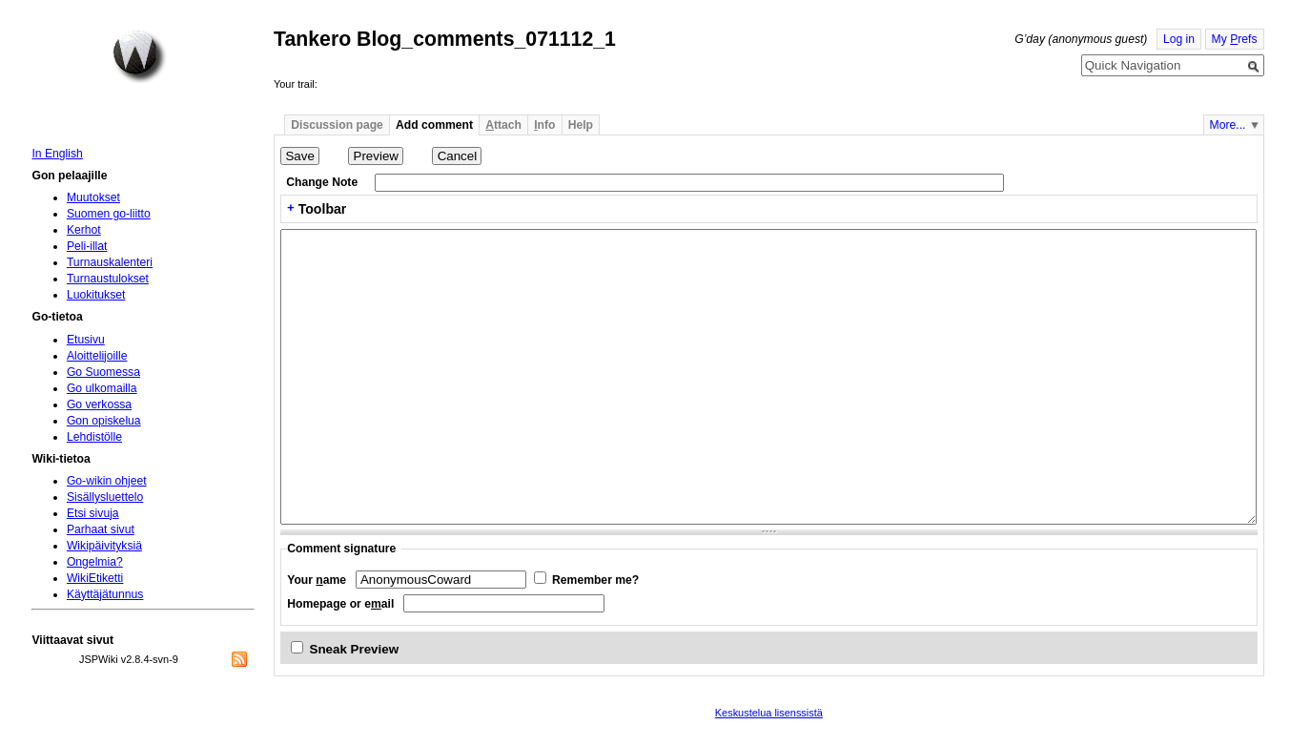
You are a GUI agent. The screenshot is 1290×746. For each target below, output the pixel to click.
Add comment (434, 125)
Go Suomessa (103, 372)
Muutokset (93, 197)
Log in (1179, 39)
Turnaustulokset (108, 278)
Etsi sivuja (93, 513)
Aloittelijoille (97, 356)
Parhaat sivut (100, 529)
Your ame (316, 580)
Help (580, 125)
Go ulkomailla (102, 388)
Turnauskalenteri (110, 262)
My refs (1235, 39)
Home (139, 56)
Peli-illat (87, 246)
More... (1228, 125)
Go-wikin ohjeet (107, 480)
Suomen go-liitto (109, 213)
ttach (503, 125)
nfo (544, 125)
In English (56, 153)
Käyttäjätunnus (105, 594)
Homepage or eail (340, 604)
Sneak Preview (354, 649)
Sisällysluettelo (105, 497)
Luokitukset (96, 294)
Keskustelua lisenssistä (769, 712)
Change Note (322, 182)
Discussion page (337, 125)
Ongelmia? (95, 562)
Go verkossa (99, 404)
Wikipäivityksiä (104, 545)
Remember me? (595, 580)
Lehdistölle (94, 437)
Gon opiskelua (104, 420)
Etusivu (86, 339)
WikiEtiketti (95, 578)
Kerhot (84, 230)
